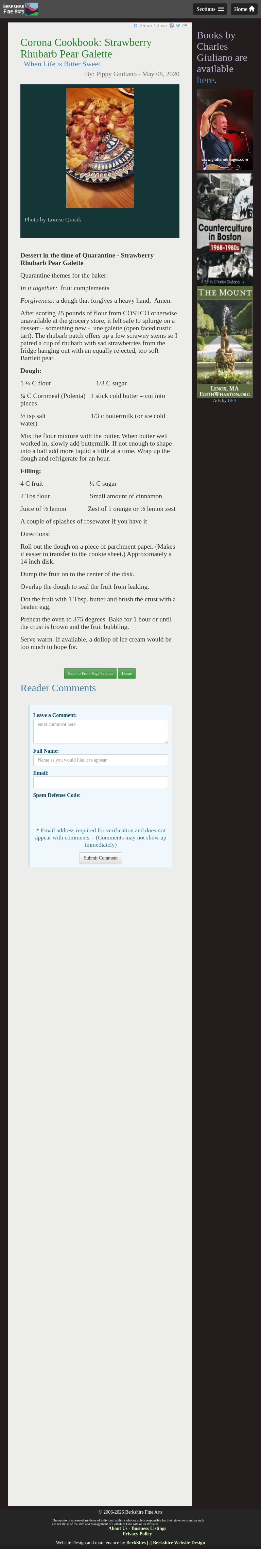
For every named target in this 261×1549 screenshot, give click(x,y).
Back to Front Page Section (90, 673)
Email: (41, 773)
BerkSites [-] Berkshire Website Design (165, 1542)
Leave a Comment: (55, 715)
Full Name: (46, 751)
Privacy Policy (137, 1533)
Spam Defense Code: (57, 795)
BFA (232, 400)
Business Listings (149, 1528)
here (205, 79)
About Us (117, 1528)
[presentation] (85, 812)
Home (244, 9)
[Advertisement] (99, 1190)
